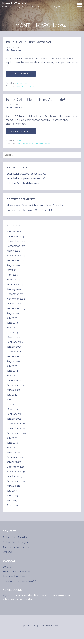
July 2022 (12, 366)
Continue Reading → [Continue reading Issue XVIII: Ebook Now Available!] (21, 131)
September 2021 (16, 385)
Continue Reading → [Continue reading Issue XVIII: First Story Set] (21, 74)
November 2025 (16, 241)
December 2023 (16, 294)
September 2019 (16, 481)
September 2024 (16, 260)
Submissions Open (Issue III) (47, 205)
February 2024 (15, 284)
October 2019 (14, 476)
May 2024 (12, 270)
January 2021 (14, 418)
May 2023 (12, 327)
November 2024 (16, 255)
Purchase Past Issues (14, 576)
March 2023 (13, 337)
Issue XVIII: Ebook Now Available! (35, 99)
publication (39, 144)
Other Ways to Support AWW (19, 581)
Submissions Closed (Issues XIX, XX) (26, 173)
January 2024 (14, 289)
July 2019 (12, 490)
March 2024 (13, 279)
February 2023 (15, 342)
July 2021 (12, 394)
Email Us (7, 551)
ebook (19, 144)
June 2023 (12, 322)
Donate (7, 566)
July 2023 (12, 318)
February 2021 (14, 414)
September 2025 (16, 246)
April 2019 (12, 505)
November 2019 (16, 471)
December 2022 (15, 351)
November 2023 (16, 298)
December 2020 (16, 423)
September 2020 (16, 433)
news (18, 86)
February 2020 (15, 457)
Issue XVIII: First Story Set (28, 42)
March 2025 (13, 250)
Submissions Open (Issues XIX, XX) (26, 178)
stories (31, 86)
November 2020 (16, 428)
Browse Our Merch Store (17, 571)
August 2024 (14, 265)
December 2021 (15, 380)
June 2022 (12, 370)
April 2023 (12, 332)
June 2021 (12, 399)
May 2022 (12, 375)
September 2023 (16, 308)
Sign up (7, 595)
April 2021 (12, 404)
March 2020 (13, 452)
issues (25, 144)
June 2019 (12, 495)
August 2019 (13, 486)
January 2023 (14, 346)
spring (24, 86)
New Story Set (21, 83)
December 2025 (16, 236)
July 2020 (12, 438)
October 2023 (14, 303)
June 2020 (12, 442)
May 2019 (12, 500)
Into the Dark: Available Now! (23, 183)
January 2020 (14, 462)
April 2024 (12, 274)
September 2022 (16, 356)
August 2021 (13, 390)
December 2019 (16, 466)
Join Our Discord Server (16, 547)
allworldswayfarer (14, 50)
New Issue (19, 141)
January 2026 (14, 231)
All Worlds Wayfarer (14, 3)
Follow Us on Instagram (16, 542)
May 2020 (12, 447)
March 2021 (13, 409)
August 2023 (13, 313)
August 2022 (13, 361)
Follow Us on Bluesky (15, 537)
